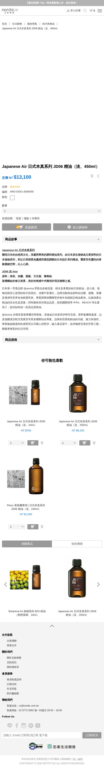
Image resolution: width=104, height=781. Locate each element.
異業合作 (11, 645)
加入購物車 (80, 227)
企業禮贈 (11, 640)
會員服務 (7, 673)
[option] (27, 584)
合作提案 (7, 634)
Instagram (23, 725)
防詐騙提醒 (13, 693)
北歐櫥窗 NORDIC (10, 10)
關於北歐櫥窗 (14, 657)
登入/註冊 (75, 10)
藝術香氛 (32, 24)
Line (9, 725)
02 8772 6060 (26, 710)
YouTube (37, 725)
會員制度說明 (14, 679)
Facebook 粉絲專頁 (16, 725)
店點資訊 (11, 662)
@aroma (15, 186)
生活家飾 (17, 24)
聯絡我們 (7, 699)
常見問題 (11, 688)
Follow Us (8, 716)
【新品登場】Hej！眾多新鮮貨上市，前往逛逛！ (52, 2)
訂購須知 (11, 684)
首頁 (4, 24)
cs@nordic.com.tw (29, 705)
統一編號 (78, 759)
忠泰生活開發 (61, 746)
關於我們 (7, 651)
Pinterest (30, 725)
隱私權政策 (13, 667)
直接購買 (31, 227)
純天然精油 (48, 24)
